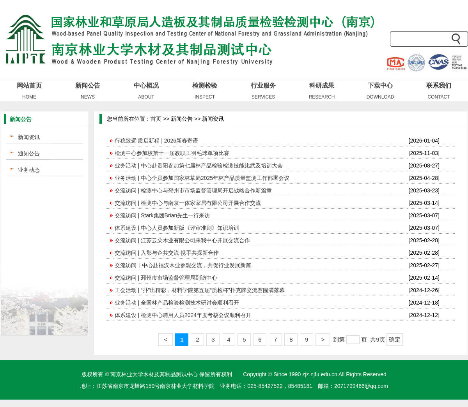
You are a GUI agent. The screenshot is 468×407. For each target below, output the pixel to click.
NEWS (88, 97)
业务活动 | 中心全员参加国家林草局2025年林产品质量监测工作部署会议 (202, 178)
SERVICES (263, 97)
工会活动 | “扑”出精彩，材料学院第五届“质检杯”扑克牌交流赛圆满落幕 (200, 290)
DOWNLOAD (380, 97)
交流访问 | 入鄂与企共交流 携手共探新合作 (167, 253)
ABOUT (146, 97)
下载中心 (380, 85)
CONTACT (438, 97)
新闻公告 (87, 85)
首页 (156, 119)
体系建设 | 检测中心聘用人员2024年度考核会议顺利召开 (183, 315)
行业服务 (263, 85)
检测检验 (204, 85)
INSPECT (205, 97)
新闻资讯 (29, 137)
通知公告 (29, 153)
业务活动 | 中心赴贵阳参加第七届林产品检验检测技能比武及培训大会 (199, 165)
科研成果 (321, 85)
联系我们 (438, 85)
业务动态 (29, 170)
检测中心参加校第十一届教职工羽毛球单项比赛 (172, 153)
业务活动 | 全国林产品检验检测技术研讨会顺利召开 (177, 303)
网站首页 (29, 85)
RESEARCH (322, 97)
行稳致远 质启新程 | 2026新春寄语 (156, 140)
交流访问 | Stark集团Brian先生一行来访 (162, 215)
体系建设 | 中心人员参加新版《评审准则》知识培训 (177, 228)
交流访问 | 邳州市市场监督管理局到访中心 (166, 278)
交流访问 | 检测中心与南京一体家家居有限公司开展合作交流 (188, 203)
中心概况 (146, 85)
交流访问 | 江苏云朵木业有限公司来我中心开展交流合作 (182, 240)
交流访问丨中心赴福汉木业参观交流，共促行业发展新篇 (183, 265)
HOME (29, 97)
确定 (395, 339)
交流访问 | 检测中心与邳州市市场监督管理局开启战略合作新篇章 (193, 190)
